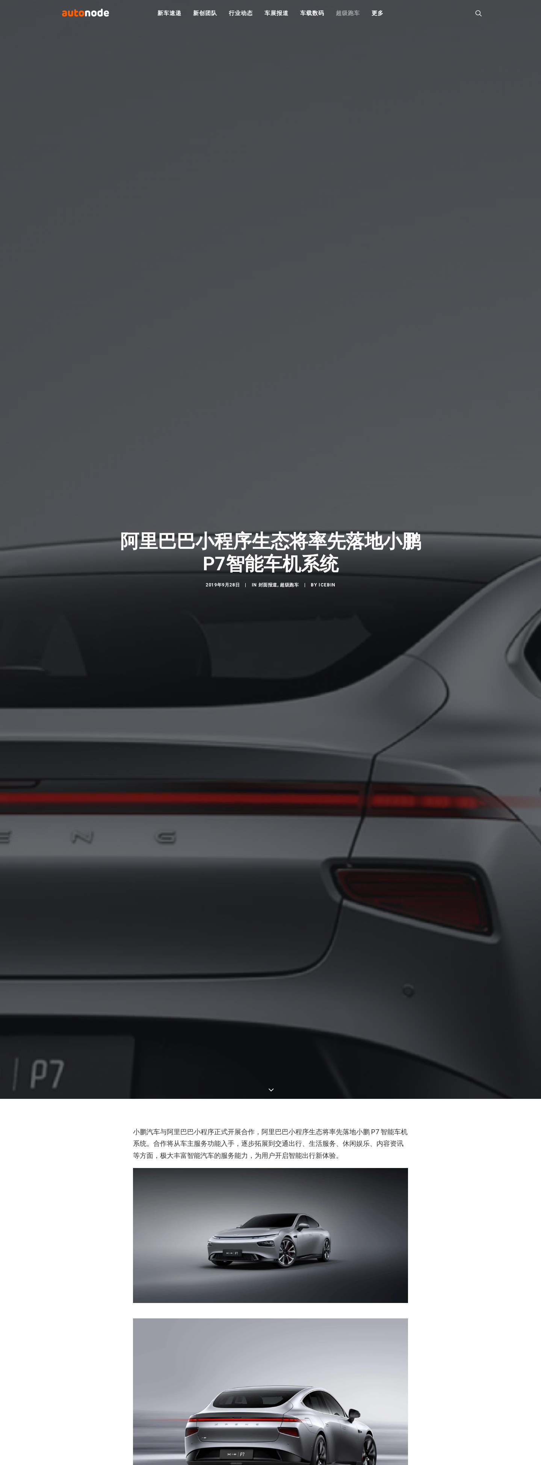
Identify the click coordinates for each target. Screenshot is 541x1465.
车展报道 (276, 15)
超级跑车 (348, 15)
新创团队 (205, 15)
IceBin (327, 589)
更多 (378, 15)
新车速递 (169, 15)
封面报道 (267, 589)
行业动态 (240, 15)
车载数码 (312, 15)
